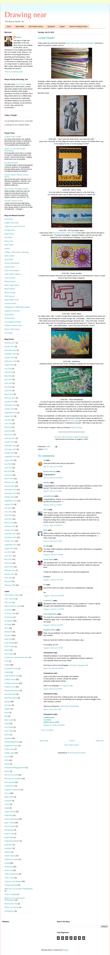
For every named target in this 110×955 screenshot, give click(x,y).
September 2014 (10, 413)
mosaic (7, 804)
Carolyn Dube (9, 230)
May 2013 (8, 471)
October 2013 (9, 453)
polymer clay (9, 834)
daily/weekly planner (11, 690)
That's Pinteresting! (11, 874)
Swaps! (62, 26)
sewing (7, 863)
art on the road (9, 613)
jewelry (7, 771)
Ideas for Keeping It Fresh (78, 26)
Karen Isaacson (49, 471)
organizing (8, 815)
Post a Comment (47, 730)
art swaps (8, 624)
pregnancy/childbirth (11, 841)
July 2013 (8, 464)
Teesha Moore (9, 318)
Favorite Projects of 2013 (13, 201)
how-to (6, 756)
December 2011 (10, 534)
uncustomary (48, 496)
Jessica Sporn (9, 267)
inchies (7, 764)
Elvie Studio (8, 245)
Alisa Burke (8, 219)
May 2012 (8, 515)
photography (9, 830)
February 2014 (9, 438)
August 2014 (9, 416)
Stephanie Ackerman (12, 311)
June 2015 (8, 383)
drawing (7, 702)
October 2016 (9, 358)
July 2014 (8, 420)
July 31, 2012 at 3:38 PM (52, 525)
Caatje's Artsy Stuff (11, 223)
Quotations (51, 26)
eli (44, 460)
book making (9, 643)
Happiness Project (11, 746)
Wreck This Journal (11, 907)
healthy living (9, 749)
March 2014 (8, 435)
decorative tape (10, 694)
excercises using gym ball (78, 665)
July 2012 (8, 508)
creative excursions (11, 683)
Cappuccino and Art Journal (14, 226)
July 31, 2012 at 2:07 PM (52, 491)
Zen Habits (8, 333)
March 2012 (8, 523)
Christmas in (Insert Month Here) (16, 657)
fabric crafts (8, 720)
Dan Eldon (8, 237)
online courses (9, 812)
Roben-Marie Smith (11, 300)
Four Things (8, 731)
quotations (8, 848)
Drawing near (25, 14)
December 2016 (10, 350)
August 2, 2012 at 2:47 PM (53, 648)
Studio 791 (8, 870)
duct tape (7, 705)
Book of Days (9, 646)
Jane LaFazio (9, 256)
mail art (7, 793)
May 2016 (8, 376)
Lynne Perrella (9, 278)
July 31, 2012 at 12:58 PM (53, 478)
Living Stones (20, 84)
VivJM (45, 546)
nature (6, 808)
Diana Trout (8, 241)
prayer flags (8, 837)
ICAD (46, 449)
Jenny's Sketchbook (11, 263)
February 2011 (9, 570)
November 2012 (10, 493)
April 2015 (8, 390)
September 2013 (10, 457)
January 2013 (9, 486)
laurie (45, 509)
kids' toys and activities (12, 779)
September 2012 (10, 501)
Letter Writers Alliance (12, 274)
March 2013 (8, 479)
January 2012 (9, 530)
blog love (7, 635)
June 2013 (8, 468)
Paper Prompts (76, 427)
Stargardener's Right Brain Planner (17, 307)
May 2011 (8, 559)
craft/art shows (9, 679)
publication (8, 845)
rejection (7, 852)
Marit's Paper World (11, 285)
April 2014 (8, 431)
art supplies (8, 621)
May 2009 (8, 581)
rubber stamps (9, 856)
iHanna (7, 248)
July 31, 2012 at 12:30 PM (53, 466)
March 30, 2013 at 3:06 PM (53, 668)
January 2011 (9, 574)
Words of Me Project (12, 329)
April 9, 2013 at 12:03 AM (52, 689)
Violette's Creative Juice (13, 325)
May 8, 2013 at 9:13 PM (52, 709)
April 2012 (8, 519)
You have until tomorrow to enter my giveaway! (71, 437)
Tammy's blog (73, 421)
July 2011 (8, 552)
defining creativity (10, 698)
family (6, 723)
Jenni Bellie (8, 259)
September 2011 (10, 545)
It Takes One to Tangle (12, 137)
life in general (9, 782)
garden (7, 735)
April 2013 (8, 475)
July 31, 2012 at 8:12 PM (52, 541)
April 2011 (8, 563)
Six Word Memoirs (11, 163)
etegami (7, 709)
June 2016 (8, 372)
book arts (7, 639)
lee (44, 585)
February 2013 (9, 482)
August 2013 (9, 460)
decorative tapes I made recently (65, 233)
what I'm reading (10, 894)
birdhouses (8, 632)
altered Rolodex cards (12, 606)
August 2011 (9, 548)
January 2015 (9, 402)
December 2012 (10, 490)
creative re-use (9, 687)
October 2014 (9, 409)
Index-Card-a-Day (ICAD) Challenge (79, 43)
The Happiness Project (12, 322)
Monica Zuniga (9, 292)
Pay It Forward (9, 826)
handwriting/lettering (11, 742)
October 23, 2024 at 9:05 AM (53, 725)
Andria (18, 37)
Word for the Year (10, 904)
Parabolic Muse (49, 630)
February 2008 (9, 585)
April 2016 (8, 379)
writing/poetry (9, 911)
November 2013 (10, 449)
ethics (6, 712)
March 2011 (8, 567)
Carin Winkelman (50, 614)
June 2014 (8, 423)
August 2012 (9, 504)
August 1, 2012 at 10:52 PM (53, 596)
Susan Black (9, 315)
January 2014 (9, 442)
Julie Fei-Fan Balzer (11, 270)
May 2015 (8, 387)
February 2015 (9, 398)
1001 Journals (9, 599)
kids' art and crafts (11, 775)
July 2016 (8, 369)
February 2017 (9, 343)
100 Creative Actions (36, 26)
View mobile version (71, 745)
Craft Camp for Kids (11, 676)
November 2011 (10, 537)
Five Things (8, 727)
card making (9, 654)
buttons (7, 650)
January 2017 (9, 346)
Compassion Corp (11, 668)
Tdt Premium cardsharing (69, 706)
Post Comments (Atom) (76, 753)
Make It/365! (20, 26)
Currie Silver (48, 559)
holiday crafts (9, 753)
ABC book (8, 602)
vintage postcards (11, 885)
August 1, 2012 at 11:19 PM (53, 609)
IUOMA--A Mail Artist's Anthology (16, 252)
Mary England (9, 289)
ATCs (6, 628)
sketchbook (8, 867)
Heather (46, 483)
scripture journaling (11, 859)
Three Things (9, 878)
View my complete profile (13, 72)
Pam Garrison (9, 296)
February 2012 (9, 526)
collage (7, 665)
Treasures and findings (12, 881)
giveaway (7, 738)
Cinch (6, 661)
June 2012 (8, 512)
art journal (8, 610)
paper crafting (9, 823)
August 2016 (9, 365)
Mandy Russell (9, 281)
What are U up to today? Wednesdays (18, 889)
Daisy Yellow (9, 234)
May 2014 (8, 427)
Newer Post (44, 741)
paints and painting (11, 819)
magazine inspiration (12, 790)
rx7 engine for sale (66, 686)
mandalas (8, 801)
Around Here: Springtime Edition (16, 189)
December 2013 (10, 446)
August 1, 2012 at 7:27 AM (53, 580)
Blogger (65, 950)
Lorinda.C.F (48, 600)
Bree (45, 530)
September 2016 (10, 361)
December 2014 (10, 405)
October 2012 (9, 497)
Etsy (6, 716)
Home (9, 26)
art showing (8, 617)
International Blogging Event (14, 767)
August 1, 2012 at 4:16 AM (53, 555)
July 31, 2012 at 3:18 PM (52, 505)
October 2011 (9, 541)
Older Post (100, 741)
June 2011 (8, 556)
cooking (7, 672)
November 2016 (10, 354)
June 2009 (8, 578)
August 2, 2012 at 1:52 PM (53, 625)
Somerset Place (10, 303)
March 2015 (8, 394)
